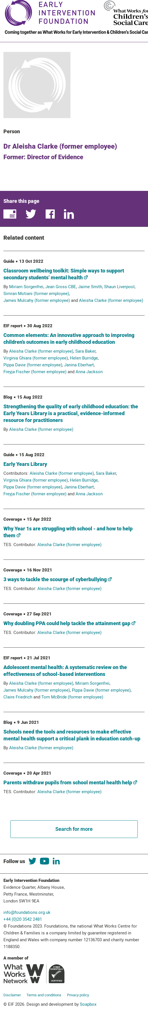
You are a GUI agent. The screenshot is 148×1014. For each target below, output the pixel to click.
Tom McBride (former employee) (72, 697)
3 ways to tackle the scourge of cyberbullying (57, 579)
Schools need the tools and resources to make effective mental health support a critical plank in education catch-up (71, 735)
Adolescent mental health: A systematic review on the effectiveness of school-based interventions (65, 670)
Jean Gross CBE (60, 286)
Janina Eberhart (79, 364)
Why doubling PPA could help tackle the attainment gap (69, 623)
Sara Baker (85, 351)
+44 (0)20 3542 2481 (22, 919)
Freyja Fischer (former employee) (34, 371)
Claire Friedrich (17, 697)
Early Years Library (25, 464)
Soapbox (88, 1004)
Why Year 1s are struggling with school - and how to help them (68, 532)
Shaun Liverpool (119, 286)
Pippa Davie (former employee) (32, 364)
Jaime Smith (90, 286)
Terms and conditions (44, 995)
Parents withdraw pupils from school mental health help (70, 782)
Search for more (74, 829)
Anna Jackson (89, 371)
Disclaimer (12, 995)
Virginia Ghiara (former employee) (35, 358)
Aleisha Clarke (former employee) (111, 300)
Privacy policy (78, 995)
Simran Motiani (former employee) (36, 293)
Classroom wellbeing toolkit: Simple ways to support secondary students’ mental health (63, 274)
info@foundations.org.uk (26, 912)
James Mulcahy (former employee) (36, 300)
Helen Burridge (84, 358)
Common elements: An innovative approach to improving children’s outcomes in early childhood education (68, 338)
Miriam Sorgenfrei (26, 286)
